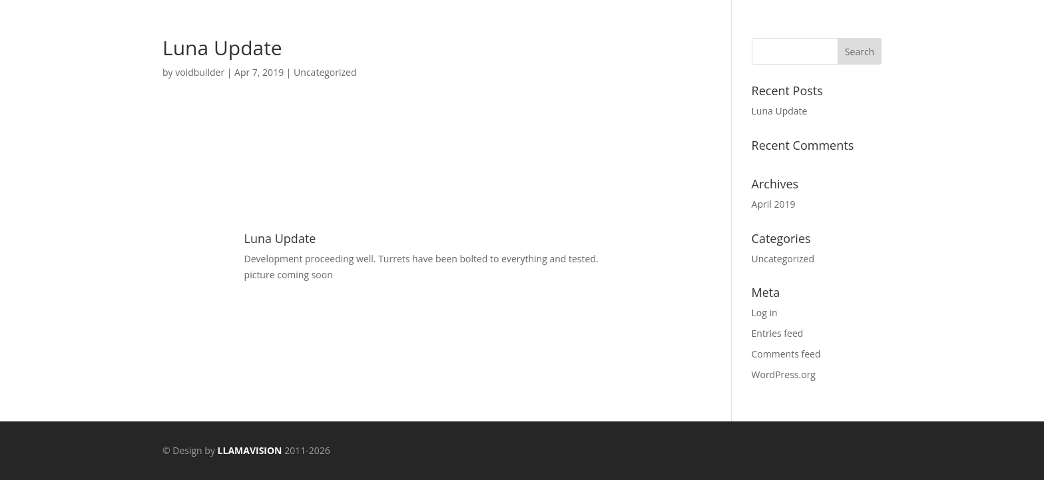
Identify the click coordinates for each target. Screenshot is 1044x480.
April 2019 (774, 204)
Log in (765, 312)
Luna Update (780, 111)
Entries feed (778, 333)
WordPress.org (784, 374)
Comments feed (786, 354)
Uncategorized (325, 72)
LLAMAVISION (250, 450)
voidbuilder (199, 72)
